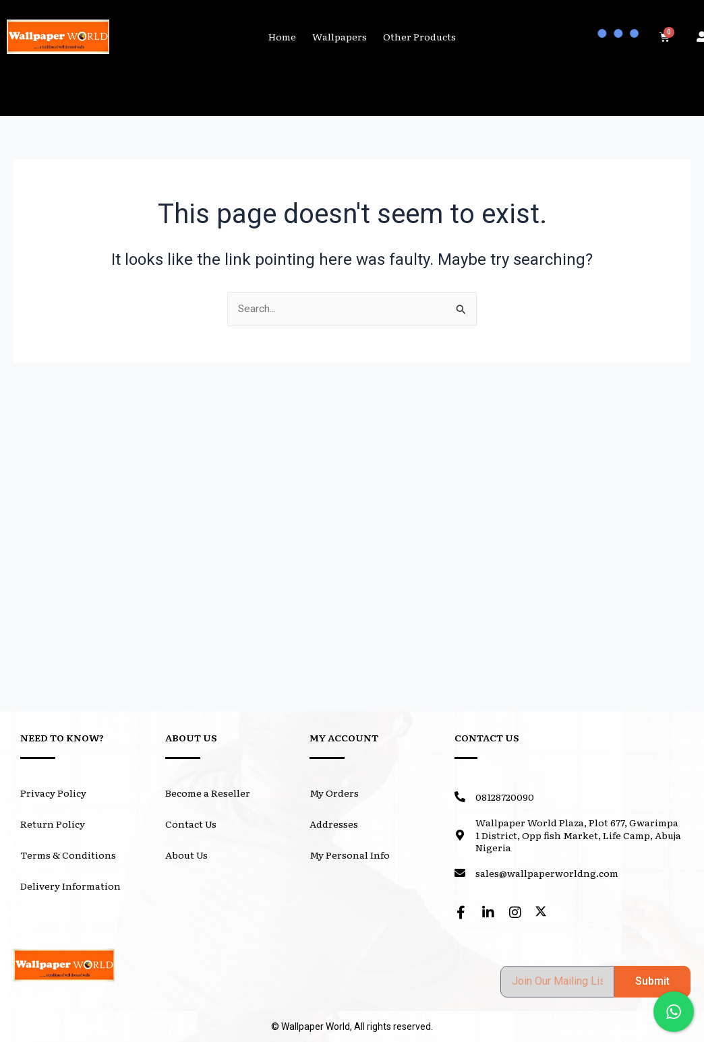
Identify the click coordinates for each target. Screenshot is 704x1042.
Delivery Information (70, 885)
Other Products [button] (419, 36)
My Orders (334, 792)
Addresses (334, 823)
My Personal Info (350, 854)
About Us (186, 854)
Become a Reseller (207, 792)
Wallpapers (339, 36)
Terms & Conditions (68, 854)
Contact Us (190, 823)
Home (282, 36)
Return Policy (52, 823)
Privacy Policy (53, 792)
